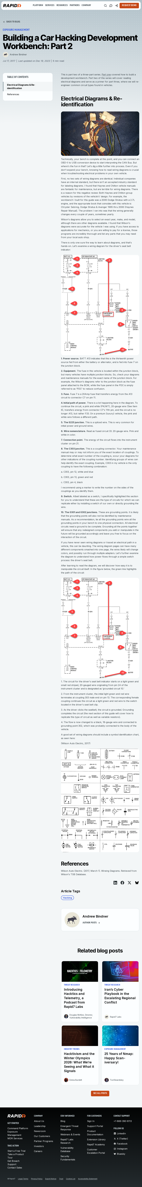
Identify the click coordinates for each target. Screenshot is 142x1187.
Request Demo (129, 5)
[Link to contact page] (110, 5)
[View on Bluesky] (137, 882)
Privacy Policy (36, 1179)
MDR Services (14, 1138)
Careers (38, 1151)
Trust (61, 1179)
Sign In (90, 1121)
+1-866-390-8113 (123, 1121)
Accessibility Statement (87, 1179)
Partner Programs (43, 1141)
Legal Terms (23, 1179)
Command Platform (17, 1128)
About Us (39, 1121)
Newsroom (40, 1131)
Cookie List (70, 1179)
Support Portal (95, 1126)
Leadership (39, 1126)
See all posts (100, 1093)
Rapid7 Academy (96, 1144)
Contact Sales (14, 1167)
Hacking (67, 897)
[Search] (105, 5)
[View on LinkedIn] (115, 883)
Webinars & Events (70, 1134)
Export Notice (50, 1179)
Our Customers (42, 1136)
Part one (106, 74)
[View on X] (129, 882)
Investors (39, 1146)
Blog (62, 1121)
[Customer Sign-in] (116, 5)
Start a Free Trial (16, 1151)
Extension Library (96, 1139)
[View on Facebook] (122, 883)
